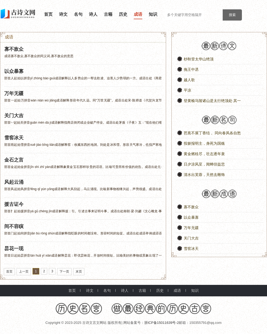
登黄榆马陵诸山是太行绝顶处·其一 (212, 101)
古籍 (108, 14)
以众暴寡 (13, 71)
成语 (138, 14)
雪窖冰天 (13, 137)
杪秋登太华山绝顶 (199, 59)
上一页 (24, 271)
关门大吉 (13, 115)
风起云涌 (13, 182)
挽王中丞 (191, 69)
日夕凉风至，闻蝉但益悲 (204, 164)
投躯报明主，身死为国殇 (204, 143)
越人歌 (189, 80)
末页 (79, 271)
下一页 (64, 271)
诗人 (93, 14)
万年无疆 (13, 93)
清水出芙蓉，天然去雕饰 (204, 174)
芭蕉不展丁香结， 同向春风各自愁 (212, 133)
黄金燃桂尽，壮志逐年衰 (204, 154)
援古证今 (13, 204)
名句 (78, 14)
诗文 (63, 14)
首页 (48, 14)
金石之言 (13, 160)
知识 (153, 14)
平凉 (187, 90)
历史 (123, 14)
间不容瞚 (13, 226)
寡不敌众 (13, 49)
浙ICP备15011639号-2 (161, 323)
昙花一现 (13, 248)
